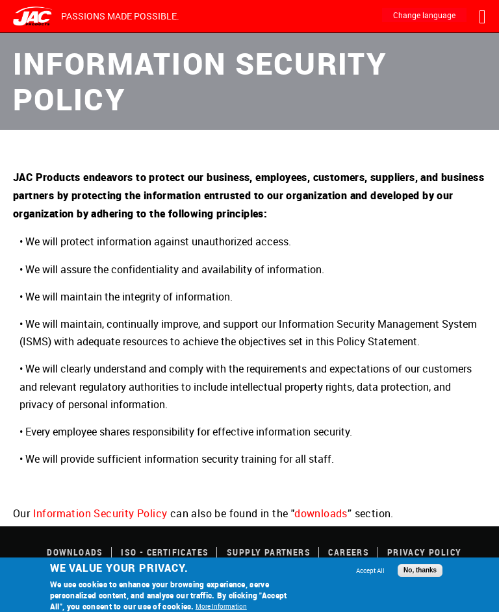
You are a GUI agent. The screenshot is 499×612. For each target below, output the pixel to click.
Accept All (370, 570)
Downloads (75, 552)
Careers (348, 552)
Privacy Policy (424, 552)
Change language (424, 15)
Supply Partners (269, 552)
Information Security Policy (100, 513)
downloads (321, 513)
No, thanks (420, 570)
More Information (221, 606)
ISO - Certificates (165, 552)
